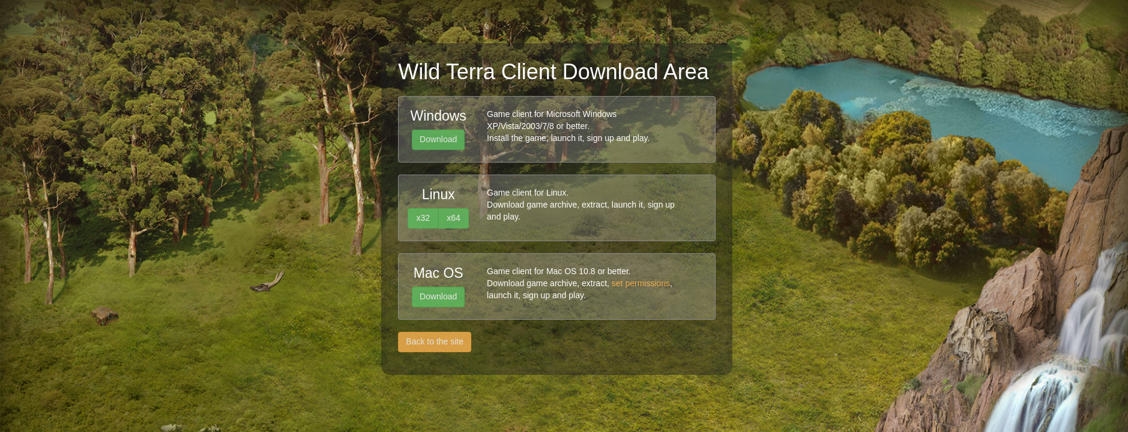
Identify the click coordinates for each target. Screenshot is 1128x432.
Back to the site (434, 341)
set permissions (641, 283)
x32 (423, 218)
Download (438, 139)
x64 (453, 218)
